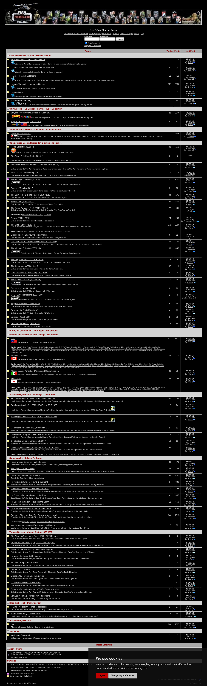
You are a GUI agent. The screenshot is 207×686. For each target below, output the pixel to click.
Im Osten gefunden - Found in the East (28, 495)
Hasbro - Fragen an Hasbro (23, 76)
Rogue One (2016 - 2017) (22, 201)
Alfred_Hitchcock (190, 298)
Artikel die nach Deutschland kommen (28, 59)
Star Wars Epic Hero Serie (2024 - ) (27, 156)
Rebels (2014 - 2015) (20, 218)
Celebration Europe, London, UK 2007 (28, 441)
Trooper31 (190, 71)
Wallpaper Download (20, 635)
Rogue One (25, 522)
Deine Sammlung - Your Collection (26, 475)
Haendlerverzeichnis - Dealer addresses (29, 607)
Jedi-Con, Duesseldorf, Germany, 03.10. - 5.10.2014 (38, 454)
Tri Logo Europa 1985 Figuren (24, 563)
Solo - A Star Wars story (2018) (25, 173)
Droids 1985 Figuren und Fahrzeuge (27, 576)
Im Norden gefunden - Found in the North (29, 482)
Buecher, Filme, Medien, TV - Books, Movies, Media (34, 515)
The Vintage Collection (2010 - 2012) (27, 248)
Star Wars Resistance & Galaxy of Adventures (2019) (35, 164)
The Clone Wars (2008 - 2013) (25, 266)
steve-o (190, 610)
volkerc (190, 63)
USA (13, 338)
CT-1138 (190, 263)
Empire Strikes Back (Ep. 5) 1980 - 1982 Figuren (33, 542)
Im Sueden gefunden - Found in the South (30, 502)
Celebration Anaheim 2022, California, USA (30, 428)
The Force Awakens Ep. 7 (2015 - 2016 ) (29, 208)
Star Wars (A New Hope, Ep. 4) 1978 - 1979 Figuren (34, 536)
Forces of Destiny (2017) (22, 188)
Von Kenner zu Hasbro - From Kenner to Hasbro (33, 525)
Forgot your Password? (92, 46)
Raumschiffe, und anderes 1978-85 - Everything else (35, 589)
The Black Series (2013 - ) (23, 225)
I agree (102, 675)
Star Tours (18, 352)
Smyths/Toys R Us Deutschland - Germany (30, 113)
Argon (190, 204)
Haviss (190, 125)
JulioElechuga (42, 670)
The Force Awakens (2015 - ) (52, 347)
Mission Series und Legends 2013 (137, 347)
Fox (190, 485)
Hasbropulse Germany (21, 100)
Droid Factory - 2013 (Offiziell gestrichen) (29, 235)
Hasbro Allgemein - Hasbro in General (28, 84)
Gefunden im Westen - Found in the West (30, 488)
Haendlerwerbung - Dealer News (26, 613)
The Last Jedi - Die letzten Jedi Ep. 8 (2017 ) (31, 195)
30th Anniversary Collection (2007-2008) (29, 273)
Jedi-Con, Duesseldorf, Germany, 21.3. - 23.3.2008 (103, 454)
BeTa (190, 244)
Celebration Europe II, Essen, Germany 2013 (31, 434)
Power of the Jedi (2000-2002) (25, 310)
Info (12, 624)
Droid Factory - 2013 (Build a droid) (28, 349)
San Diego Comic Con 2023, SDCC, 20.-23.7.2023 (34, 405)
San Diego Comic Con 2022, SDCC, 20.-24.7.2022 (34, 416)
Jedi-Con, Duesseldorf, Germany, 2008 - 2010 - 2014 (35, 448)
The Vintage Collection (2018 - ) (25, 179)
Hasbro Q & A (17, 92)
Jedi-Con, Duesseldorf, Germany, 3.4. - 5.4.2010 (71, 454)
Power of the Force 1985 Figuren (26, 556)
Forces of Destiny (103, 347)
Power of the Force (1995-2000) (25, 323)
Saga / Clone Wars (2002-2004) (25, 303)
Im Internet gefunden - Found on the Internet (31, 508)
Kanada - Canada (19, 356)
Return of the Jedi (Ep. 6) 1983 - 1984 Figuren (32, 549)
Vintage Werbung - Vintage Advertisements (30, 596)
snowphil (190, 282)
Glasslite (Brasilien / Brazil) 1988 (26, 582)
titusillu (190, 87)
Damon (190, 408)
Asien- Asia (16, 378)
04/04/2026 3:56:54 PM (76, 664)
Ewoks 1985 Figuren (20, 569)
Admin (190, 95)
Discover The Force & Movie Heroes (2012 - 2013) (34, 241)
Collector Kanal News (21, 133)
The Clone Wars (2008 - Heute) (143, 349)
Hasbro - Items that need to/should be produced (32, 68)
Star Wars (33, 522)
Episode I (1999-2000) (21, 317)
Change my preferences (122, 675)
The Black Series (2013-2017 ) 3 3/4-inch (57, 231)
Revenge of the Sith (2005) (23, 288)
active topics (42, 667)
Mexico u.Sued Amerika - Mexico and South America (35, 371)
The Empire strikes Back (44, 522)
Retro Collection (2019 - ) (22, 147)
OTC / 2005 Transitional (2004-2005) (27, 295)
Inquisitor (190, 616)
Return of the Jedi (59, 522)
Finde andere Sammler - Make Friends (28, 462)
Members (22, 664)
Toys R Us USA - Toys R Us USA (26, 121)
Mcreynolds (190, 176)
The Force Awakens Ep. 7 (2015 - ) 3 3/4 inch (36, 214)
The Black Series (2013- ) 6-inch (32, 231)
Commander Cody (190, 221)
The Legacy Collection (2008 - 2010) (27, 259)
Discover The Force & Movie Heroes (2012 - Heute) (67, 349)
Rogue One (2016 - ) (90, 347)
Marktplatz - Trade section (23, 468)
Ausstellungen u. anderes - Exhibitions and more (33, 398)
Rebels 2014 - (45, 349)
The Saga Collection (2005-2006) (26, 279)
